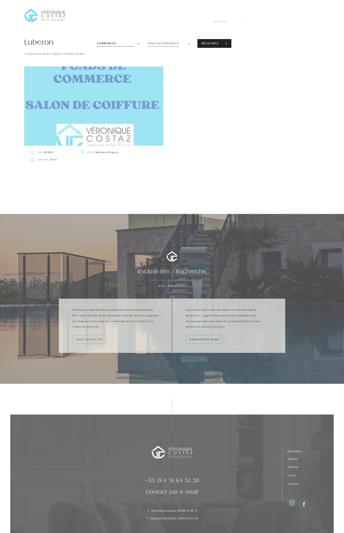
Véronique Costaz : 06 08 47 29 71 (172, 519)
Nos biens (295, 457)
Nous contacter (87, 339)
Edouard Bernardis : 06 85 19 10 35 (172, 528)
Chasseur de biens (202, 339)
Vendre (293, 466)
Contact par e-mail (172, 499)
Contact (293, 495)
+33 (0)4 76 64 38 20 (172, 487)
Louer (292, 485)
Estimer (293, 475)
